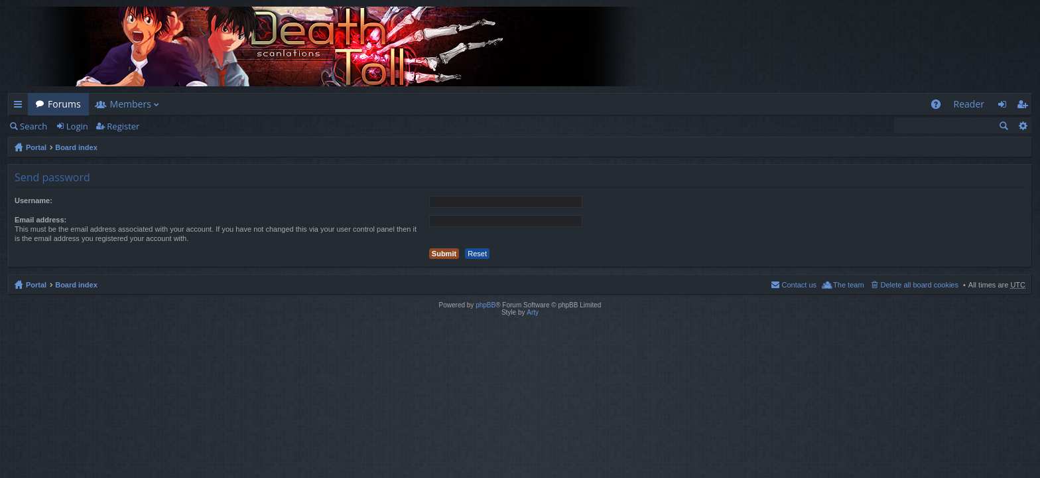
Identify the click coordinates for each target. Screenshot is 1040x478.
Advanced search (1022, 125)
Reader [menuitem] (969, 104)
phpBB (485, 305)
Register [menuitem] (1024, 107)
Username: (33, 200)
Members (130, 104)
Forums (64, 104)
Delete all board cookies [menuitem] (919, 285)
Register (123, 126)
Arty (533, 312)
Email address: (40, 220)
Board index (76, 147)
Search (33, 126)
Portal (36, 147)
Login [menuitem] (1006, 107)
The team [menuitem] (848, 285)
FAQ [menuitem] (939, 107)
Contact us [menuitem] (798, 285)
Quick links (20, 107)
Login (77, 126)
